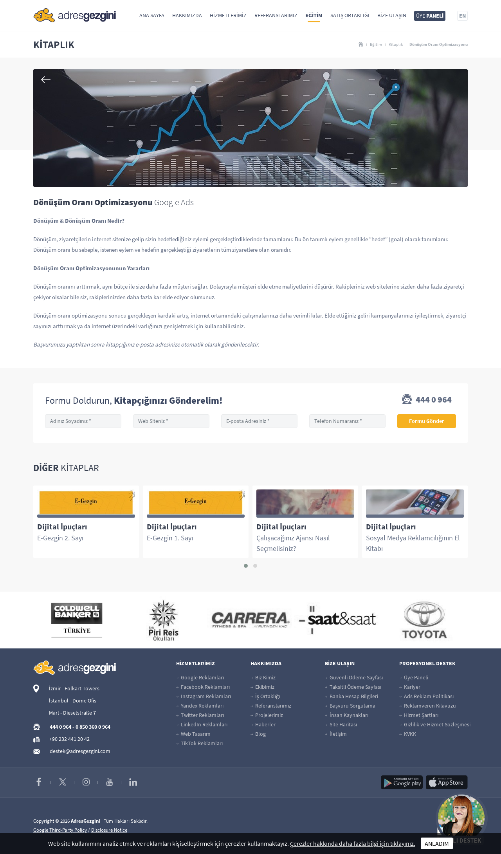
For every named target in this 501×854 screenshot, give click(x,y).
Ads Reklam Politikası (426, 696)
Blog (258, 733)
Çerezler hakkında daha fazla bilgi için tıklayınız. (352, 843)
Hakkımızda (187, 15)
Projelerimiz (266, 715)
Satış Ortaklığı (349, 15)
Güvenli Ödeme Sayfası (354, 677)
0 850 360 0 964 (93, 726)
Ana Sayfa (151, 15)
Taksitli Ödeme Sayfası (353, 686)
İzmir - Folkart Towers (74, 688)
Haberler (263, 724)
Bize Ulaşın (391, 15)
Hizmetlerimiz (228, 15)
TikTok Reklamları (199, 743)
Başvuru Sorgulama (350, 705)
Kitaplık (396, 44)
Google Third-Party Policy (60, 830)
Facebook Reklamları (203, 686)
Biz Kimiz (263, 677)
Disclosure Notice (109, 830)
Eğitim (314, 15)
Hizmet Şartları (418, 715)
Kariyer (409, 686)
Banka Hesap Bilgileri (351, 696)
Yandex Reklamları (199, 705)
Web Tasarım (193, 733)
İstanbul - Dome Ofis (72, 700)
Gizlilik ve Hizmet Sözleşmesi (434, 724)
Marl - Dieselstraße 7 (72, 712)
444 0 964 (427, 400)
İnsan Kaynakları (346, 715)
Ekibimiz (262, 686)
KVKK (407, 733)
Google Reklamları (200, 677)
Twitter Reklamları (200, 715)
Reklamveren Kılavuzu (427, 705)
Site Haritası (341, 724)
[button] (245, 566)
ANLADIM (437, 843)
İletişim (336, 733)
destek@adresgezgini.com (80, 751)
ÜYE (429, 15)
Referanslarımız (275, 15)
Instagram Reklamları (203, 696)
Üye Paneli (413, 677)
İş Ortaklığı (265, 696)
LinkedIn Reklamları (201, 724)
